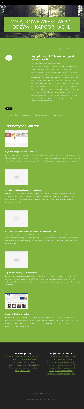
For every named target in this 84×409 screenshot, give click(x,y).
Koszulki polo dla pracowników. (17, 314)
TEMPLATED (36, 399)
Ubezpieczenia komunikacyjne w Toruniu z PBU (23, 190)
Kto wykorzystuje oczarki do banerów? (23, 368)
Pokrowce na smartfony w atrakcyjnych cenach (23, 356)
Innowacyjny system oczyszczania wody (61, 368)
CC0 (57, 399)
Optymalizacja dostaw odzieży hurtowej (61, 356)
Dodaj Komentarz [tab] (11, 115)
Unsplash (51, 399)
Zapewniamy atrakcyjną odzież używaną (21, 273)
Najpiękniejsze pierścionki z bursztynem (21, 152)
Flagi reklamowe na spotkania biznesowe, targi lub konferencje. (30, 231)
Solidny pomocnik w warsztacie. (61, 359)
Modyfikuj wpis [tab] (58, 115)
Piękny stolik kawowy (22, 371)
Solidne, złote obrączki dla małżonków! (23, 359)
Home (17, 49)
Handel (31, 49)
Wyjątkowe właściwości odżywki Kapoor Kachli (52, 49)
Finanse (24, 49)
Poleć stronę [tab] (26, 115)
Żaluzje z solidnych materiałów (23, 362)
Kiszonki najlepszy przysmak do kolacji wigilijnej (23, 365)
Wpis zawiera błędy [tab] (42, 115)
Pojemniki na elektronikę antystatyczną (61, 374)
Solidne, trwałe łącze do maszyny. (61, 371)
